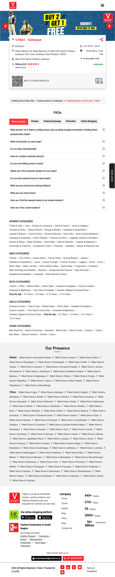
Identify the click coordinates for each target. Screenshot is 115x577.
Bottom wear (33, 286)
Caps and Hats (82, 270)
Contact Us (67, 528)
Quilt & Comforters (34, 330)
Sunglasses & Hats (42, 246)
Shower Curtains (29, 334)
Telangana (25, 546)
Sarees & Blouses (52, 234)
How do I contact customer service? (27, 156)
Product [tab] (35, 121)
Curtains (89, 330)
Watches (42, 270)
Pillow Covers (75, 330)
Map (64, 523)
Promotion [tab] (71, 121)
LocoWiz (15, 571)
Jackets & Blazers (17, 234)
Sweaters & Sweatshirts (74, 230)
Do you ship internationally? (23, 149)
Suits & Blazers (70, 258)
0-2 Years (28, 294)
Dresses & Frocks (17, 306)
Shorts (92, 262)
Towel (98, 330)
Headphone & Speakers (20, 274)
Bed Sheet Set (15, 330)
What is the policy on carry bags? (26, 141)
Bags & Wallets (34, 242)
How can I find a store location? (25, 207)
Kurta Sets (68, 234)
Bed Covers (61, 330)
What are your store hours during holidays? (30, 185)
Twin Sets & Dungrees (43, 290)
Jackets (84, 258)
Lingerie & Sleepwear (85, 242)
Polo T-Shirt (24, 258)
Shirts (22, 286)
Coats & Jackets (86, 286)
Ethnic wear (15, 266)
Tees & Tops (34, 306)
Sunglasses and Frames (60, 270)
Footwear (58, 246)
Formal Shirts (54, 258)
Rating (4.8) (20, 64)
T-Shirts (12, 258)
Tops (27, 225)
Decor (52, 334)
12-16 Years (65, 294)
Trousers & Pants (17, 230)
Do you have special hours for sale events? (30, 178)
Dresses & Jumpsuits (42, 225)
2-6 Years (39, 294)
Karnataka (44, 536)
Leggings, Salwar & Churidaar (83, 238)
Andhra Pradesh (28, 536)
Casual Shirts (39, 258)
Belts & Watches (65, 242)
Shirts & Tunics (62, 225)
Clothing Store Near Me (22, 101)
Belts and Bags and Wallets (22, 270)
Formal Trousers (68, 262)
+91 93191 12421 (91, 46)
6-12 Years (52, 294)
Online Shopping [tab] (89, 121)
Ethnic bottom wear (48, 266)
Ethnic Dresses (41, 238)
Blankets (49, 330)
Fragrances (80, 266)
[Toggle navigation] (102, 5)
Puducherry (25, 542)
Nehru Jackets (30, 266)
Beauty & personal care (88, 246)
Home (64, 498)
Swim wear (49, 242)
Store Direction (89, 59)
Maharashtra (36, 539)
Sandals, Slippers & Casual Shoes (73, 290)
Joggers (82, 262)
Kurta (100, 262)
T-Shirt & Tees (15, 225)
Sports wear (66, 266)
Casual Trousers (50, 262)
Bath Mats (14, 334)
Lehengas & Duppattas (20, 238)
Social (64, 503)
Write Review (20, 67)
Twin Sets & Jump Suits (38, 310)
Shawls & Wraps (17, 242)
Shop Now (112, 176)
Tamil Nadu (40, 542)
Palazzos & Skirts (58, 238)
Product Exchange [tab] (52, 121)
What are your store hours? (23, 193)
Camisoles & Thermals (20, 246)
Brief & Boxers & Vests (56, 274)
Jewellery (69, 246)
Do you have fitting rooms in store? (26, 163)
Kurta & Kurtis (35, 234)
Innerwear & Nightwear (20, 290)
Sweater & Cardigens (66, 286)
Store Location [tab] (19, 121)
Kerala (23, 539)
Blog (64, 513)
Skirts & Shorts (35, 230)
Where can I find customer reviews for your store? (33, 171)
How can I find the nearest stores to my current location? (36, 200)
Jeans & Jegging (80, 225)
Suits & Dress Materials (87, 234)
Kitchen (43, 334)
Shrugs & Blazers (53, 230)
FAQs (64, 518)
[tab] (57, 132)
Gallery (65, 508)
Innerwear (38, 274)
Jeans (37, 262)
